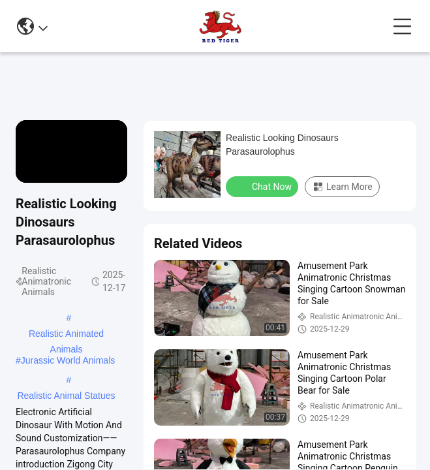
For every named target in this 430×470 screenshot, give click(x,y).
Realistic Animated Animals (66, 334)
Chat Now (263, 186)
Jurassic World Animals (68, 360)
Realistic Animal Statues (66, 395)
